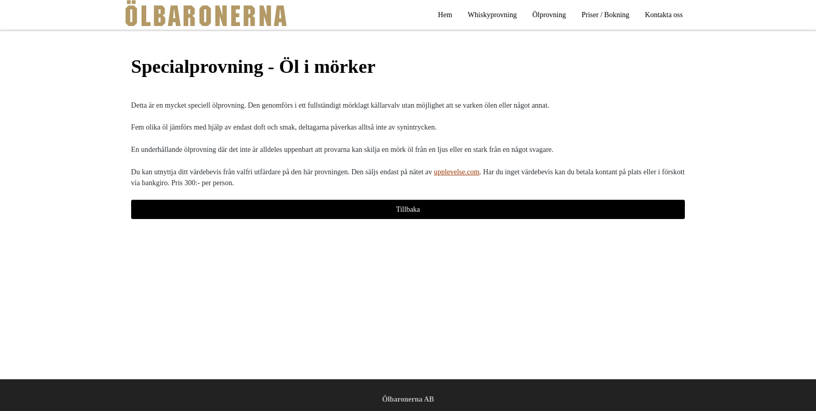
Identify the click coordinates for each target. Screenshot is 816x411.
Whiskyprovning (492, 15)
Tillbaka (408, 209)
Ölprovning (549, 15)
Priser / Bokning (606, 15)
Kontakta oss (664, 15)
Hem (445, 15)
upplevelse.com (456, 172)
